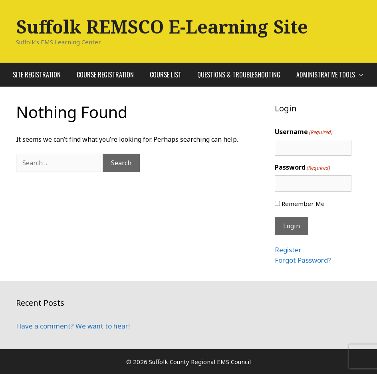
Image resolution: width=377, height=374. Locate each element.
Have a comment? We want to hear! (73, 325)
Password (302, 167)
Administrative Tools (334, 75)
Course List (165, 74)
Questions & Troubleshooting (238, 74)
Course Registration (105, 74)
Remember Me (303, 204)
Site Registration (37, 74)
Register (288, 249)
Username (304, 132)
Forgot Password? (303, 260)
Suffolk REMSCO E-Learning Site (162, 26)
